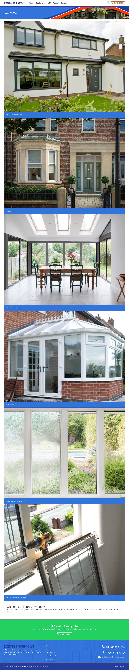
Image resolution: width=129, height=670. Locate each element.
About (31, 3)
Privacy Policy (44, 666)
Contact (63, 3)
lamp (123, 667)
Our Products (50, 652)
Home (48, 646)
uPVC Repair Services (53, 656)
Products (39, 3)
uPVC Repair (53, 3)
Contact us (49, 659)
